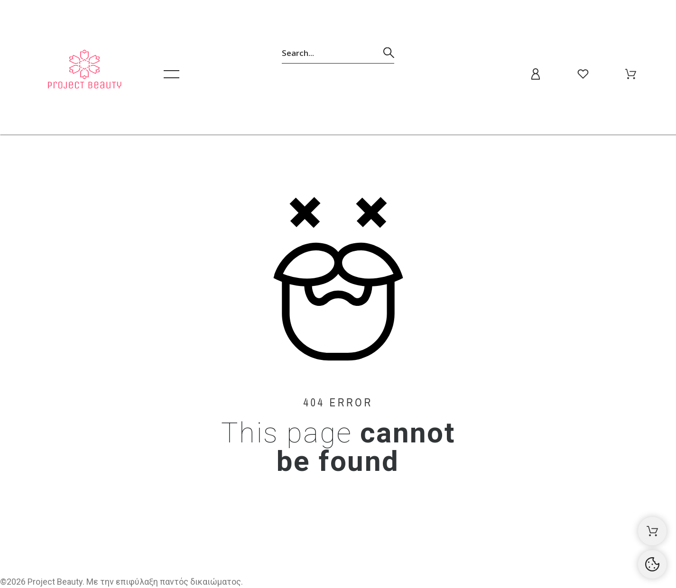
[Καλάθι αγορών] (652, 531)
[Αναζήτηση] (338, 53)
